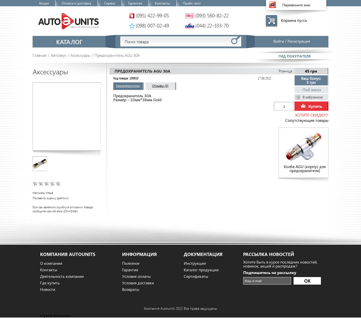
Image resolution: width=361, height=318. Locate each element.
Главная (40, 55)
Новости (47, 289)
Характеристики (128, 85)
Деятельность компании (62, 276)
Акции (44, 3)
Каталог (69, 42)
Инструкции (195, 263)
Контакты (162, 3)
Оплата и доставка (76, 3)
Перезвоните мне (296, 5)
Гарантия (135, 3)
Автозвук (58, 55)
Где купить (50, 283)
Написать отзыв (43, 193)
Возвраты (130, 289)
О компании (51, 263)
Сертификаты (196, 276)
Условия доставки (138, 283)
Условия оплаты (136, 276)
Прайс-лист (192, 3)
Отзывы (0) (160, 85)
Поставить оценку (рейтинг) (51, 198)
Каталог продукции (201, 270)
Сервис (109, 3)
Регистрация (299, 41)
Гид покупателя (295, 56)
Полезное (130, 263)
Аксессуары (80, 55)
